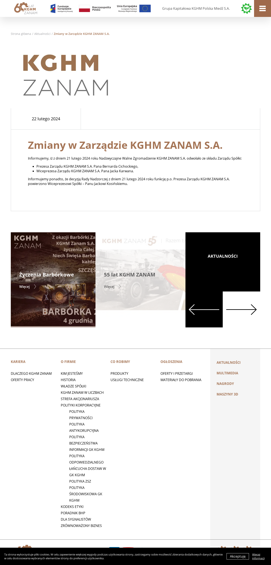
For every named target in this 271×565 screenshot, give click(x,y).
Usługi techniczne (127, 380)
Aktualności (42, 34)
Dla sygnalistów (76, 519)
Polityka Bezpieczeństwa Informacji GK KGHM (86, 443)
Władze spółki (73, 386)
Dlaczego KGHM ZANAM (31, 373)
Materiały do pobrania (180, 380)
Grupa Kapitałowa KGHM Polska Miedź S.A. (196, 8)
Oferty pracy (22, 380)
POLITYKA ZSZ (80, 481)
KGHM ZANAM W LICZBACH (82, 392)
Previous (204, 309)
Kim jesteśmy (72, 373)
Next (241, 309)
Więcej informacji (258, 556)
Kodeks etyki (72, 506)
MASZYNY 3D (227, 394)
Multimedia (227, 373)
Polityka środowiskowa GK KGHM (85, 494)
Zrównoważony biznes (81, 525)
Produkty (119, 373)
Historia (68, 380)
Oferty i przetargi (176, 373)
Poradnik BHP (73, 513)
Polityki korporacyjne (81, 405)
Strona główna (21, 34)
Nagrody (225, 383)
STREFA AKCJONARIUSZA (80, 399)
